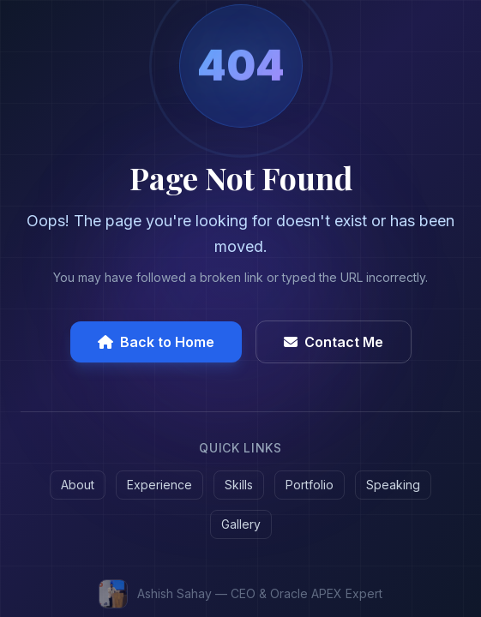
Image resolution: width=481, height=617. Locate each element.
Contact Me (333, 341)
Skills (239, 484)
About (77, 484)
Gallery (241, 524)
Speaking (393, 484)
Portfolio (310, 484)
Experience (159, 484)
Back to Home (156, 341)
